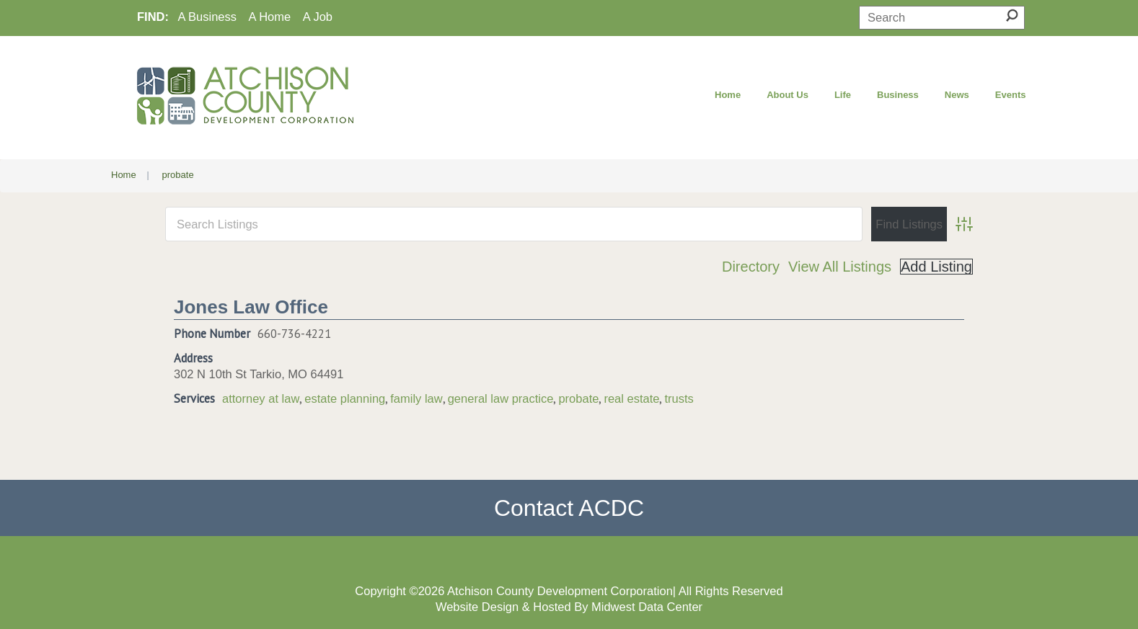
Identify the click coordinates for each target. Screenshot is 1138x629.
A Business (207, 16)
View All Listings (839, 267)
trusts (678, 398)
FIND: (153, 16)
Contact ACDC (569, 508)
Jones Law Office (251, 307)
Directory (751, 267)
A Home (270, 16)
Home (728, 94)
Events (1010, 94)
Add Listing (936, 267)
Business (898, 94)
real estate (631, 398)
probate (578, 398)
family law (416, 398)
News (957, 94)
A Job (317, 16)
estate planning (344, 398)
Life (842, 94)
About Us (787, 94)
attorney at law (260, 398)
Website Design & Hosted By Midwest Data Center (569, 606)
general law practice (501, 398)
